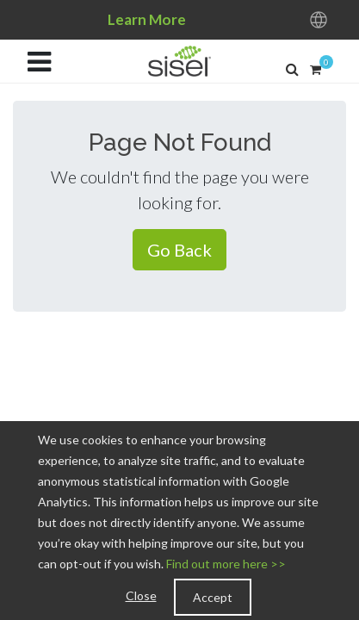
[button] (292, 68)
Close (141, 595)
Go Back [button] (179, 249)
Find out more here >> (226, 563)
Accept (212, 597)
